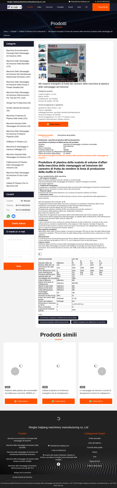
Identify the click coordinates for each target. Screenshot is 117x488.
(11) (16, 142)
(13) (18, 155)
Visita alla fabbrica (94, 443)
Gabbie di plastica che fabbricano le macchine (89, 322)
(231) (16, 117)
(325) (17, 53)
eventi (70, 7)
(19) (18, 124)
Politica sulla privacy (94, 466)
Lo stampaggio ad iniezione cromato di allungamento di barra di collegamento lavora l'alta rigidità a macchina (95, 392)
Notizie (94, 452)
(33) (17, 184)
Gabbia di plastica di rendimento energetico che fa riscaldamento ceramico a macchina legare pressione (58, 392)
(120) (17, 95)
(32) (18, 109)
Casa (21, 7)
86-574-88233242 (102, 2)
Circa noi (49, 7)
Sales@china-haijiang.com (79, 2)
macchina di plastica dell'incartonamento (54, 322)
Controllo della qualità (94, 447)
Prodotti (30, 7)
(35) (18, 103)
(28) (17, 175)
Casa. (6, 31)
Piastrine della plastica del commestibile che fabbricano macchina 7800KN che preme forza (21, 392)
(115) (17, 63)
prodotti (13, 31)
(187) (18, 74)
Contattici (60, 7)
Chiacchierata (103, 7)
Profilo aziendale (95, 438)
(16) (16, 165)
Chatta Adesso (19, 223)
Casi (94, 457)
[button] (42, 79)
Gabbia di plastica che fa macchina (32, 31)
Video (39, 7)
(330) (17, 134)
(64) (17, 84)
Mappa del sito (94, 461)
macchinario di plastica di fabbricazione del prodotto (58, 318)
